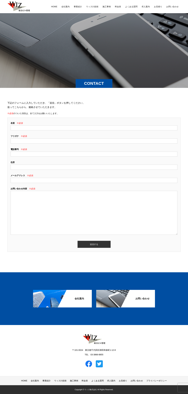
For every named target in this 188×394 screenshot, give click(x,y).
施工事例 (107, 6)
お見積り (158, 6)
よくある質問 (131, 6)
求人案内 (146, 6)
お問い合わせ (172, 6)
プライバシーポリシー (156, 380)
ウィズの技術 (92, 6)
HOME (54, 6)
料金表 (118, 6)
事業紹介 (78, 6)
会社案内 (65, 6)
